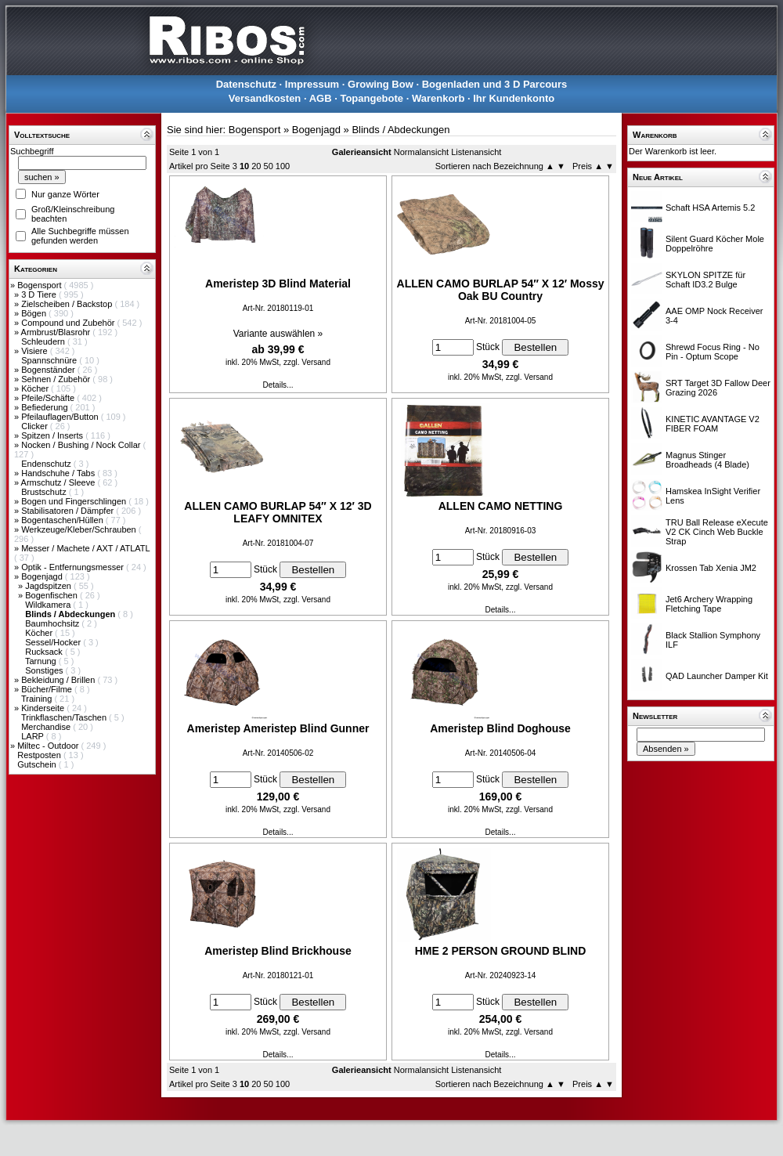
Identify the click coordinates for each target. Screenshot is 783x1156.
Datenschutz (246, 84)
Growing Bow (380, 84)
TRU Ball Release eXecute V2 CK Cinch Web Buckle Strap (717, 532)
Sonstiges (45, 670)
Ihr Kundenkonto (513, 98)
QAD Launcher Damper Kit (717, 676)
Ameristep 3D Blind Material (278, 283)
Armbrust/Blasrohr (57, 332)
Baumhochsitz (53, 623)
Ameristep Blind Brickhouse (278, 951)
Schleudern (44, 341)
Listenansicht (476, 152)
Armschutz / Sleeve (59, 482)
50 (268, 166)
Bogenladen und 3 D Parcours (495, 84)
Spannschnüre (50, 360)
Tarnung (42, 661)
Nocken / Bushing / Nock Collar (82, 445)
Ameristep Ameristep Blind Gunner (278, 728)
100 (283, 166)
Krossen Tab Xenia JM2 (711, 568)
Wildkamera (49, 604)
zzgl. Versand (306, 362)
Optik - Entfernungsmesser (73, 567)
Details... (278, 385)
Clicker (35, 426)
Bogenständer (49, 369)
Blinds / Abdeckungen (400, 129)
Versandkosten (265, 98)
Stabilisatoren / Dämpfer (68, 510)
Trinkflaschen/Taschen (65, 717)
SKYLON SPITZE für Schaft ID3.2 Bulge (705, 279)
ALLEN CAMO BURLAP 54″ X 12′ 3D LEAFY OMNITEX (277, 512)
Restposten (40, 755)
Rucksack (45, 651)
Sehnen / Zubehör (56, 379)
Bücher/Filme (47, 689)
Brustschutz (45, 492)
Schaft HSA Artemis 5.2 (710, 207)
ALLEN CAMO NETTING (500, 506)
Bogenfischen (52, 595)
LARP (33, 736)
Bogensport (40, 285)
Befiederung (45, 407)
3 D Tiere (40, 294)
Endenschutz (47, 463)
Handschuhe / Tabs (59, 473)
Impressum (312, 84)
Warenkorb (438, 98)
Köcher (36, 388)
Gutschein (38, 764)
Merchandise (47, 727)
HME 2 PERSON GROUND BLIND (500, 951)
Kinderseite (44, 708)
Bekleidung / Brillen (59, 680)
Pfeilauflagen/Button (61, 416)
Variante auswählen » (278, 333)
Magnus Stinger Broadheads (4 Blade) (707, 459)
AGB (320, 98)
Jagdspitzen (49, 586)
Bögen (35, 313)
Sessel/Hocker (54, 642)
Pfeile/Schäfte (49, 398)
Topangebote (371, 98)
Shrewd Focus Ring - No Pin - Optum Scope (713, 351)
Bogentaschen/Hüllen (63, 520)
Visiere (35, 351)
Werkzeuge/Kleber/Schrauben (80, 529)
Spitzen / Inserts (53, 435)
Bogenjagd (43, 576)
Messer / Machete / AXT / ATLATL (85, 548)
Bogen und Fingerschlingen (74, 501)
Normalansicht (421, 152)
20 (256, 166)
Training (37, 698)
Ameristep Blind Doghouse (500, 728)
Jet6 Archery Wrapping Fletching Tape (709, 603)
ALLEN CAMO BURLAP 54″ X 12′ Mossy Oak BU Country (500, 289)
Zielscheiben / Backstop (67, 304)
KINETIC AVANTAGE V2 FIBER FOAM (713, 423)
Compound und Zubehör (69, 322)
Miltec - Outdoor (49, 745)
